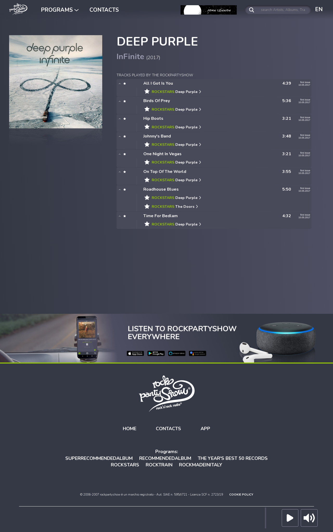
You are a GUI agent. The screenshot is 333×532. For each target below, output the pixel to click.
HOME (129, 428)
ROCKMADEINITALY (200, 465)
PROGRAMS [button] (60, 10)
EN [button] (319, 9)
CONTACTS (104, 10)
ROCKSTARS (125, 465)
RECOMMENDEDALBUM (165, 458)
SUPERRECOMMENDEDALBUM (99, 458)
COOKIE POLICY (241, 494)
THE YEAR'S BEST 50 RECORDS (233, 458)
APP (205, 428)
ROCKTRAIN (159, 465)
